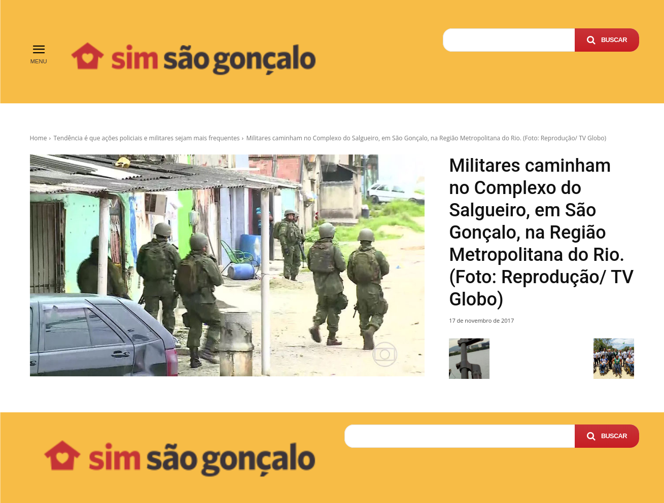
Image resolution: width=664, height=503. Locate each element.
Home (38, 138)
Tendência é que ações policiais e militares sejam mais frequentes (146, 138)
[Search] (607, 40)
